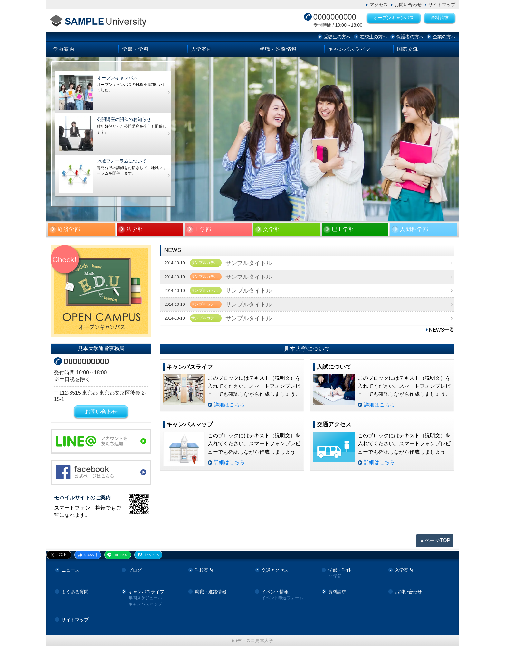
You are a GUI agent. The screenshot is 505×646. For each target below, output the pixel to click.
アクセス (379, 4)
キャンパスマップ (145, 604)
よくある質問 (75, 591)
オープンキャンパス (393, 17)
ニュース (71, 570)
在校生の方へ (373, 36)
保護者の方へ (410, 36)
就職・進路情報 (278, 49)
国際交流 (407, 49)
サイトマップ (441, 4)
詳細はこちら (229, 404)
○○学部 (334, 576)
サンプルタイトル (248, 263)
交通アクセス (275, 570)
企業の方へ (444, 36)
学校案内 (64, 49)
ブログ (135, 570)
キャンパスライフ (349, 49)
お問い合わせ (408, 4)
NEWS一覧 (442, 329)
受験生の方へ (337, 36)
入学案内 (201, 49)
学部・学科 (135, 49)
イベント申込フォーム (282, 598)
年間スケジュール (145, 598)
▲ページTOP (434, 540)
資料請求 (440, 17)
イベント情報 (275, 591)
